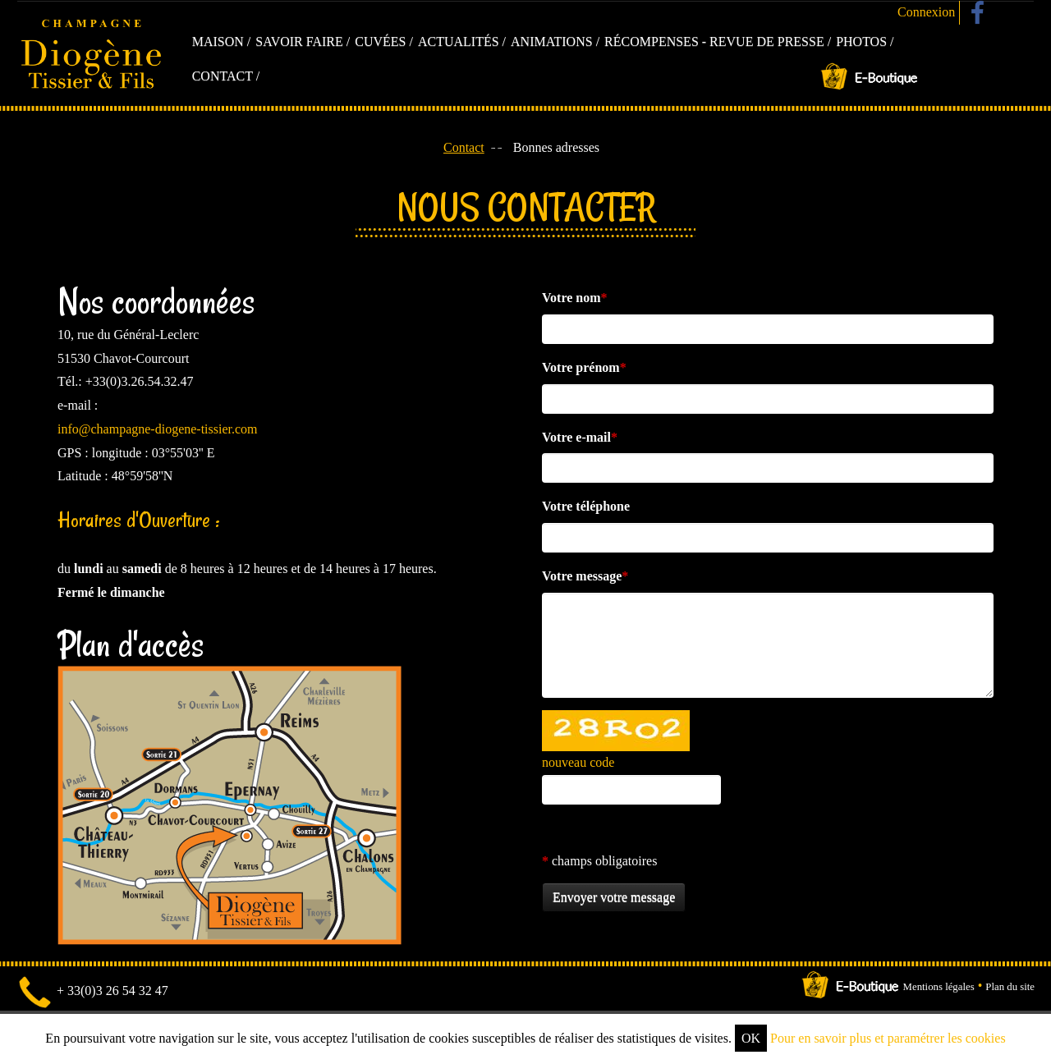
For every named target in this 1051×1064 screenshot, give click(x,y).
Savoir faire (299, 41)
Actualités (458, 41)
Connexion (926, 12)
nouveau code (578, 762)
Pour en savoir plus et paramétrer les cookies (888, 1038)
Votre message (585, 576)
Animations (552, 41)
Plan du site (1010, 987)
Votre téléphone (586, 506)
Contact (222, 76)
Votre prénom (584, 367)
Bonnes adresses (556, 147)
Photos (861, 41)
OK (750, 1038)
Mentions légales (939, 987)
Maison (218, 41)
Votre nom (575, 298)
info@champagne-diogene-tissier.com (157, 429)
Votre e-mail (579, 437)
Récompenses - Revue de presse (714, 41)
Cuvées (380, 41)
